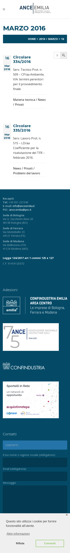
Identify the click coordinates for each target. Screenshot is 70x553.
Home (32, 39)
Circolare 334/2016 (22, 59)
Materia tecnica (24, 100)
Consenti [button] (50, 543)
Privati (19, 104)
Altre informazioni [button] (18, 533)
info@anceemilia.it (24, 206)
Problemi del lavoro (26, 173)
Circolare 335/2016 (22, 128)
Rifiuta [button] (20, 543)
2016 (42, 39)
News (42, 100)
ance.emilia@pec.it (20, 209)
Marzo (53, 39)
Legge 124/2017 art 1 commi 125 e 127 (28, 258)
